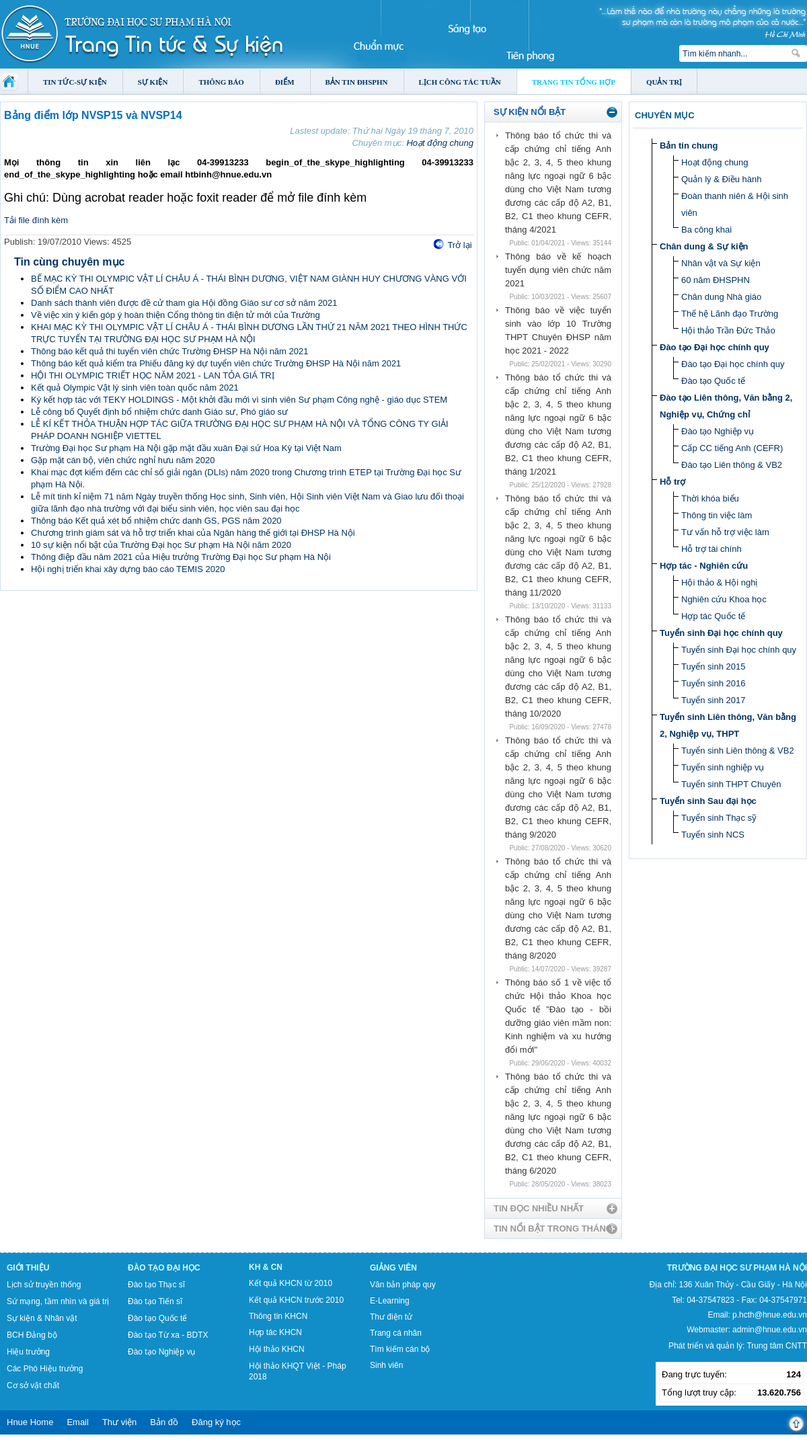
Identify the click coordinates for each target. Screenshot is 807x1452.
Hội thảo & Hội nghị (719, 582)
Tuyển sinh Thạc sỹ (719, 818)
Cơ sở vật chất (33, 1385)
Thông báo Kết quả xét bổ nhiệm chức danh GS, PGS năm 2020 (156, 521)
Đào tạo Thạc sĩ (156, 1284)
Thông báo (221, 82)
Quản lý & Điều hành (721, 179)
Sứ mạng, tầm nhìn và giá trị (58, 1301)
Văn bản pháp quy (403, 1284)
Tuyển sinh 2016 (713, 683)
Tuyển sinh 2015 (713, 666)
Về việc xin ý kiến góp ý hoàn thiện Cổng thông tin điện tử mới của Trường (175, 315)
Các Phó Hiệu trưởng (45, 1368)
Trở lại (459, 245)
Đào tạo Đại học (164, 1268)
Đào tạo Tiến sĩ (155, 1301)
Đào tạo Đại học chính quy (714, 347)
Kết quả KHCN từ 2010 (290, 1283)
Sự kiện (153, 82)
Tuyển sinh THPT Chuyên (731, 784)
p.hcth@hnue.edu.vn (769, 1315)
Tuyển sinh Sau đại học (708, 801)
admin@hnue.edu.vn (769, 1329)
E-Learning (390, 1300)
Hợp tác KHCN (275, 1332)
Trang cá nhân (396, 1333)
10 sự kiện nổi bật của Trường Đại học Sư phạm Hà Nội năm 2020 (161, 545)
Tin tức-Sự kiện (75, 82)
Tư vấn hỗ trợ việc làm (725, 532)
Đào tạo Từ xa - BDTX (168, 1335)
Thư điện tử (391, 1317)
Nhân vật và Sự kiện (721, 263)
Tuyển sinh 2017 (713, 700)
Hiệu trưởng (28, 1352)
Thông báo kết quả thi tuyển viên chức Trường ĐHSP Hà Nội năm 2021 (169, 351)
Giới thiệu (28, 1268)
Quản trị (664, 82)
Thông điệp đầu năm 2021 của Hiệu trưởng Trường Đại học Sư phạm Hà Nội (181, 557)
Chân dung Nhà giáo (721, 297)
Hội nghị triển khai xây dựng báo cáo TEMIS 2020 (128, 569)
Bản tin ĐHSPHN (356, 82)
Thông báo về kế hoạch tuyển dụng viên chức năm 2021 (558, 269)
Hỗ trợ (672, 482)
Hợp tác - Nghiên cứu (704, 566)
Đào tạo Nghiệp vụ (717, 431)
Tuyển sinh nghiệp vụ (722, 767)
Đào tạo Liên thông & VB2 (731, 465)
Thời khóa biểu (710, 498)
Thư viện (119, 1422)
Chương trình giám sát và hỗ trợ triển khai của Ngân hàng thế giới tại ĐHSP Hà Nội (193, 533)
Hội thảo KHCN (277, 1349)
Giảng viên (393, 1268)
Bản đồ (164, 1422)
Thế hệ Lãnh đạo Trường (729, 314)
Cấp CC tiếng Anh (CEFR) (732, 448)
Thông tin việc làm (716, 515)
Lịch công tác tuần (460, 82)
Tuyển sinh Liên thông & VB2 (737, 750)
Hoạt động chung (439, 143)
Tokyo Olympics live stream (49, 1447)
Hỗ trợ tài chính (711, 549)
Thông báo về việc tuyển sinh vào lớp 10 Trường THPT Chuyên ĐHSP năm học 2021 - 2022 (558, 330)
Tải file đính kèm (36, 220)
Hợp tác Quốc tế (713, 616)
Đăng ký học (216, 1422)
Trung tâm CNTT (776, 1345)
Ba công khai (706, 230)
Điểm (285, 82)
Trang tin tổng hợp (573, 82)
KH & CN (265, 1267)
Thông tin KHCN (278, 1316)
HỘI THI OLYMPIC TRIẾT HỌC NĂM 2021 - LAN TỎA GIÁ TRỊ (152, 375)
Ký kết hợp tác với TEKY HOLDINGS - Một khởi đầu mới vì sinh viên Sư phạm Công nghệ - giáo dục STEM (239, 400)
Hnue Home (30, 1422)
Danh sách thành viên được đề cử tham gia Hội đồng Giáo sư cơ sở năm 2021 (184, 303)
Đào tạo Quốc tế (713, 381)
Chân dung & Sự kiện (704, 246)
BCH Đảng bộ (32, 1335)
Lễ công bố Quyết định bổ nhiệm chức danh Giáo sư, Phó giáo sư (159, 412)
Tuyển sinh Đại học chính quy (721, 633)
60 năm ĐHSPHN (715, 280)
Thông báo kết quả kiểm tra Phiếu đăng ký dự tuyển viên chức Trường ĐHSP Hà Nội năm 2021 (216, 363)
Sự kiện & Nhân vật (42, 1318)
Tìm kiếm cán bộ (400, 1349)
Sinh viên (386, 1365)
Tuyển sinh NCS (712, 835)
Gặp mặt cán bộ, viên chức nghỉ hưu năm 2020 (123, 460)
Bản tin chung (689, 145)
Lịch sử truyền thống (44, 1284)
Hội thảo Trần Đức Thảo (728, 330)
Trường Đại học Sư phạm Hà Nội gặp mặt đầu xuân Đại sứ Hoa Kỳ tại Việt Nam (186, 448)
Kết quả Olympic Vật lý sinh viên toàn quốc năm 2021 (135, 387)
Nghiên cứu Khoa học (724, 599)
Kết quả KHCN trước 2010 (296, 1300)
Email (78, 1422)
